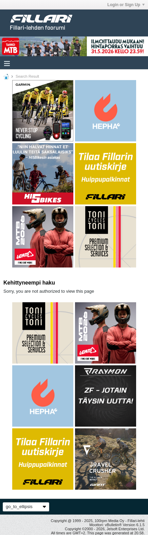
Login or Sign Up (126, 4)
